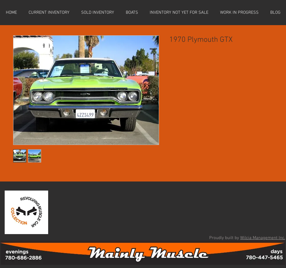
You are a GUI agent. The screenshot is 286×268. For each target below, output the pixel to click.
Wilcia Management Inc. (262, 238)
